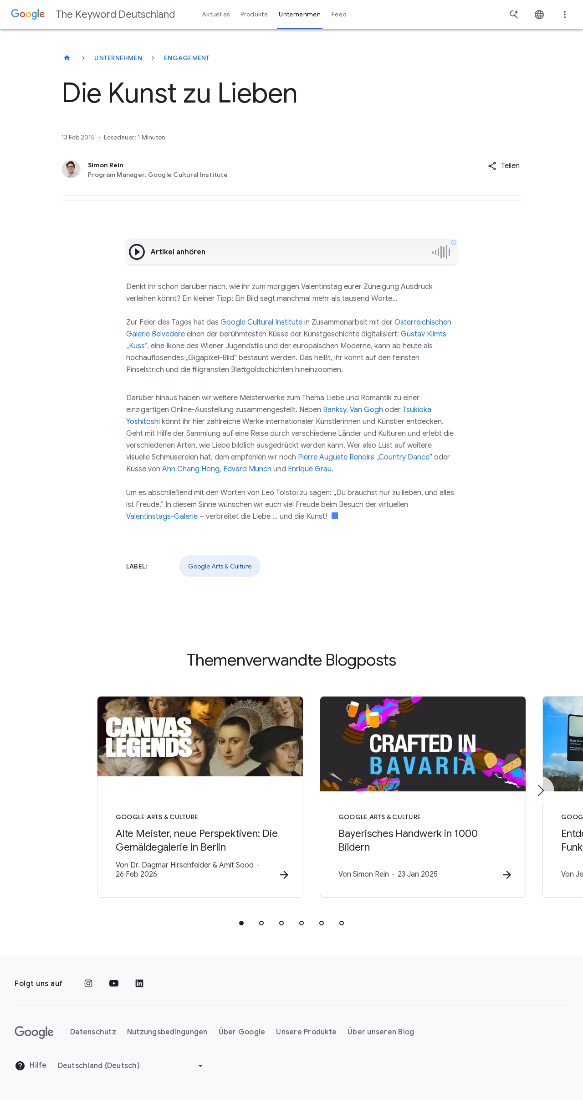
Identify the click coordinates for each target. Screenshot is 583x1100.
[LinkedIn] (139, 984)
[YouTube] (114, 984)
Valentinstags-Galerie (162, 516)
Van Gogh (366, 409)
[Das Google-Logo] (34, 1032)
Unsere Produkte (306, 1032)
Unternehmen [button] (300, 14)
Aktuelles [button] (216, 14)
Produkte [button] (254, 14)
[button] (504, 166)
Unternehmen (118, 58)
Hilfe (31, 1066)
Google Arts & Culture (219, 566)
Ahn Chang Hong (191, 469)
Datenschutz (93, 1032)
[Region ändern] (132, 1066)
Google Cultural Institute (261, 322)
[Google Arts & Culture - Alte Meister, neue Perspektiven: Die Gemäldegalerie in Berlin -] (172, 797)
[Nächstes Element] (540, 790)
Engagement (187, 58)
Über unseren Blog (381, 1032)
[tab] (241, 924)
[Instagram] (88, 984)
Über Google (242, 1032)
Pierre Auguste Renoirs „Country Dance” (365, 457)
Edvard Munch (247, 469)
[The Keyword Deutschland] (67, 58)
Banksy (334, 409)
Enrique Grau (310, 469)
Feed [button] (339, 14)
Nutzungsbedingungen (167, 1032)
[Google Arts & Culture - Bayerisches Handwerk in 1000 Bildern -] (411, 797)
